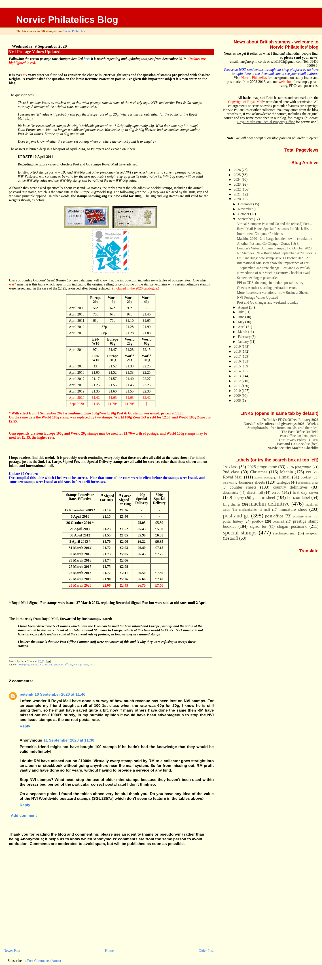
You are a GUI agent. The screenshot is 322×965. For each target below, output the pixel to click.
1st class (230, 466)
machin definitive (269, 503)
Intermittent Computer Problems (260, 234)
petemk (26, 694)
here (87, 59)
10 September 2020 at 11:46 (60, 694)
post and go (50, 664)
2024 (238, 179)
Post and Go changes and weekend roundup (267, 302)
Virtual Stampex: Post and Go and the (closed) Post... (274, 224)
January (244, 341)
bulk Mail (228, 482)
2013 (238, 376)
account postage (263, 477)
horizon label (298, 497)
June (241, 317)
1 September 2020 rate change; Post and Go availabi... (275, 268)
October (244, 214)
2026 (238, 170)
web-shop (286, 82)
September (246, 219)
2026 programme (299, 467)
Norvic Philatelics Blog (67, 19)
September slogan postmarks (257, 278)
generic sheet (263, 497)
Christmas (258, 472)
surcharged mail (284, 533)
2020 (238, 199)
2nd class (231, 472)
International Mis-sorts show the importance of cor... (274, 263)
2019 (238, 346)
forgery (239, 498)
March (243, 332)
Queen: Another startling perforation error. (267, 288)
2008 (238, 400)
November (246, 209)
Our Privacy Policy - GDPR (298, 440)
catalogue (283, 482)
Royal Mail (233, 477)
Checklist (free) (297, 444)
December (245, 204)
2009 (238, 395)
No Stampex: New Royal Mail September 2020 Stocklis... (277, 253)
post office (274, 516)
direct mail (255, 492)
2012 (238, 381)
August (243, 307)
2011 (238, 386)
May (241, 322)
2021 (238, 194)
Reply (25, 726)
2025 (238, 175)
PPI (308, 472)
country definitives (290, 487)
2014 (238, 371)
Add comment (24, 815)
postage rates (81, 664)
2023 (238, 184)
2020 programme (27, 664)
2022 (238, 189)
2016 (238, 361)
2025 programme (262, 466)
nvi (40, 664)
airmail (285, 477)
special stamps (239, 532)
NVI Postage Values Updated (34, 51)
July (241, 312)
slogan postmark (292, 526)
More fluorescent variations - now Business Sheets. (273, 292)
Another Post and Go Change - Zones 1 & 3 (268, 243)
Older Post (206, 950)
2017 (238, 356)
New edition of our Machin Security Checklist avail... (274, 273)
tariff (92, 664)
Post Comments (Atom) (44, 961)
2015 (238, 366)
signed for (258, 526)
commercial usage (308, 482)
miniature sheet (293, 509)
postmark (278, 521)
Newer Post (12, 950)
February (245, 337)
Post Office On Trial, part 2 (299, 436)
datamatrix (230, 492)
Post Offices (65, 664)
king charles (232, 504)
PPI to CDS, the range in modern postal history (270, 283)
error (276, 492)
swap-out (311, 533)
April (242, 327)
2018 (238, 351)
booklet (306, 477)
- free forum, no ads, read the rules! (283, 428)
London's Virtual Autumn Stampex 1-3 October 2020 (274, 248)
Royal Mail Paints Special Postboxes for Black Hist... (274, 229)
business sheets (252, 482)
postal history (233, 521)
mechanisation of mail (254, 509)
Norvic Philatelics (73, 31)
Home (109, 950)
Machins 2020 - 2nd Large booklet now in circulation (274, 238)
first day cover (305, 492)
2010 (238, 390)
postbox (257, 521)
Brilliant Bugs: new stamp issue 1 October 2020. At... (274, 258)
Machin (286, 472)
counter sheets (243, 487)
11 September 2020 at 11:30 (68, 740)
